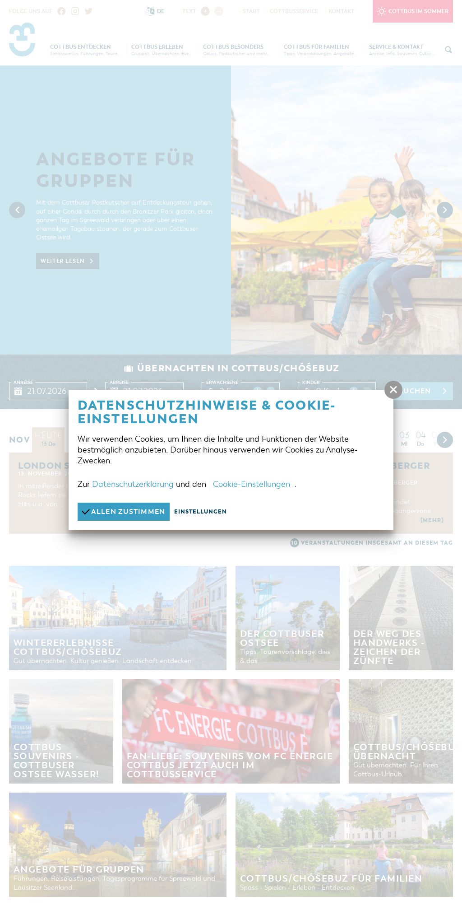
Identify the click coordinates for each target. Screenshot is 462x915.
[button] (393, 390)
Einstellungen (200, 511)
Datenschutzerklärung (133, 484)
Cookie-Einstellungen (251, 484)
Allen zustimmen (123, 511)
